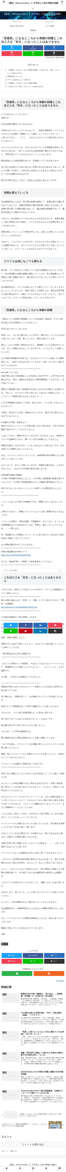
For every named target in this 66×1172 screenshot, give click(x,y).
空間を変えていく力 (15, 77)
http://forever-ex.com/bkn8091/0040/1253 (19, 608)
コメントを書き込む (33, 1146)
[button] (60, 570)
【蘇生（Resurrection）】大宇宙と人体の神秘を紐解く (33, 6)
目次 (30, 65)
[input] (33, 570)
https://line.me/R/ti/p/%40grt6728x (16, 556)
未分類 (5, 945)
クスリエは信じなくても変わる (19, 80)
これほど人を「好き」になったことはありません (26, 87)
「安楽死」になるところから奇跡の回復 (23, 84)
